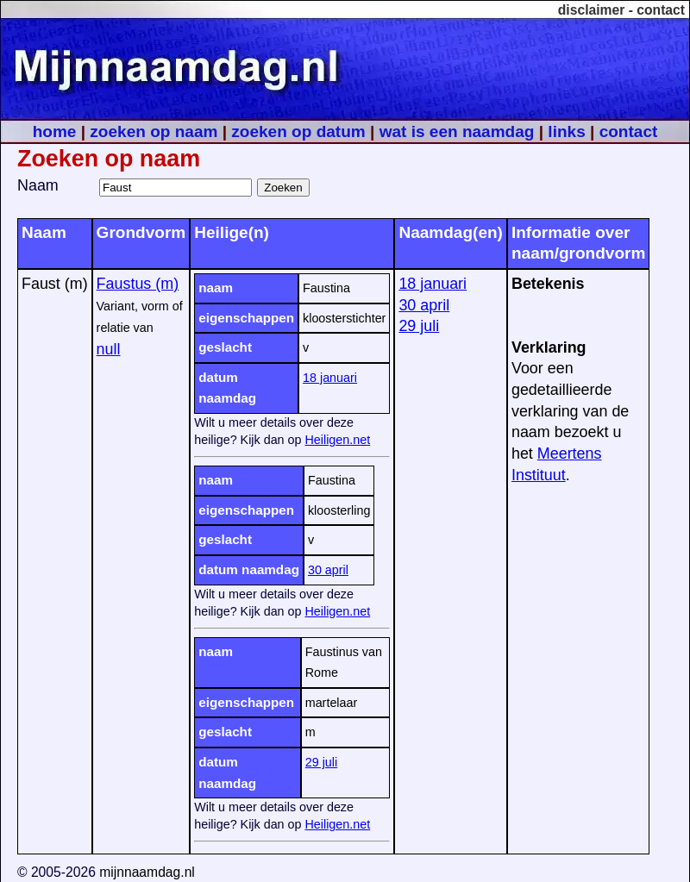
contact (661, 10)
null (109, 349)
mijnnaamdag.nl (147, 872)
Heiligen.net (337, 440)
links (566, 131)
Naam (38, 185)
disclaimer (591, 10)
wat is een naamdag (457, 131)
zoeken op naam (153, 131)
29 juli (321, 762)
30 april (328, 570)
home (55, 131)
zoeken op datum (298, 131)
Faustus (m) (138, 283)
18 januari (330, 378)
